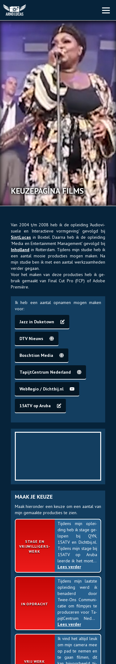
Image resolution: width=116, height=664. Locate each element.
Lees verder (71, 566)
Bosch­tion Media (41, 355)
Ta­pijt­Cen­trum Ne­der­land (50, 372)
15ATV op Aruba (40, 405)
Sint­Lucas (21, 237)
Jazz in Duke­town (42, 322)
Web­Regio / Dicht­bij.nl (47, 389)
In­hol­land (20, 249)
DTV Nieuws (36, 338)
